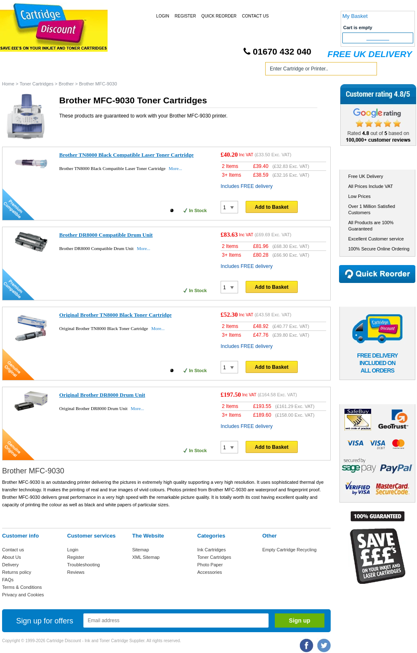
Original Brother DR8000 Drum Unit (102, 395)
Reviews (76, 572)
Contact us (13, 549)
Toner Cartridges (128, 70)
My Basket (355, 16)
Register (185, 16)
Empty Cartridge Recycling (289, 549)
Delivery (10, 564)
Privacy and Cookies (23, 594)
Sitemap (140, 549)
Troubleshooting (83, 564)
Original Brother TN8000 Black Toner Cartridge (115, 315)
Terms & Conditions (22, 587)
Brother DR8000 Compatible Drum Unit (106, 235)
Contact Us (255, 16)
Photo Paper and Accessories (210, 70)
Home (18, 70)
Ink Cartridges (66, 70)
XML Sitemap (146, 557)
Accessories (209, 572)
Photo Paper (210, 564)
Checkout (378, 38)
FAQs (8, 579)
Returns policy (16, 572)
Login (162, 16)
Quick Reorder (218, 16)
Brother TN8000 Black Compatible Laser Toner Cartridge (126, 155)
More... (175, 168)
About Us (11, 557)
